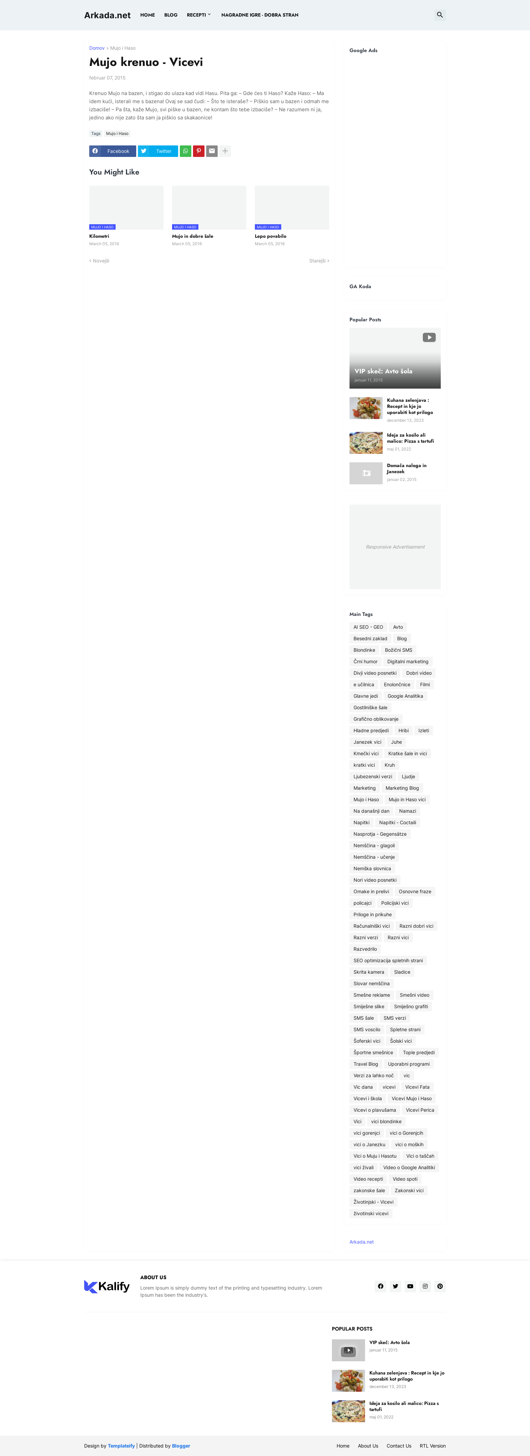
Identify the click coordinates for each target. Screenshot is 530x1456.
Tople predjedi (419, 1052)
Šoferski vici (367, 1041)
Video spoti (405, 1179)
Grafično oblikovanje (376, 719)
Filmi (425, 684)
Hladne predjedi (371, 730)
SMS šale (364, 1018)
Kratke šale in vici (407, 753)
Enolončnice (397, 684)
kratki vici (364, 765)
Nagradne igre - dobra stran (259, 14)
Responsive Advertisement (395, 547)
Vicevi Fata (417, 1087)
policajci (362, 903)
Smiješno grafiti (411, 1006)
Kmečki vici (366, 753)
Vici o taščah (420, 1156)
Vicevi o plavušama (375, 1110)
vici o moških (409, 1144)
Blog (402, 638)
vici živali (364, 1167)
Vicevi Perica (420, 1110)
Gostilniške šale (370, 707)
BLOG (170, 14)
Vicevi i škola (368, 1098)
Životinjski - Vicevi (373, 1202)
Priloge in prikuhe (373, 914)
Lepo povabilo (270, 236)
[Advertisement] (395, 160)
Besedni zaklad (370, 638)
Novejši (101, 260)
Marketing (365, 788)
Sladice (402, 972)
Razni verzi (366, 937)
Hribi (404, 730)
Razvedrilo (365, 949)
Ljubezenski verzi (373, 776)
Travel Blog (366, 1064)
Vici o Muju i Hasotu (375, 1156)
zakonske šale (369, 1190)
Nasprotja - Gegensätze (380, 834)
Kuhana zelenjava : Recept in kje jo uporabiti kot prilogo (410, 406)
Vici (357, 1121)
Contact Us (399, 1446)
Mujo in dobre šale (192, 236)
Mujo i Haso (123, 48)
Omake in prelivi (371, 891)
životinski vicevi (371, 1213)
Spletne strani (405, 1029)
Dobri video (419, 673)
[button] (440, 15)
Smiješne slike (369, 1006)
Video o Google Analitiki (409, 1167)
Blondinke (364, 650)
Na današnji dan (371, 811)
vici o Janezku (369, 1144)
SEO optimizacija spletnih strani (388, 960)
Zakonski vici (409, 1190)
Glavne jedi (366, 696)
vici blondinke (386, 1121)
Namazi (407, 811)
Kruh (390, 765)
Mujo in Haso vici (407, 799)
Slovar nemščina (372, 983)
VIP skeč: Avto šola (389, 1342)
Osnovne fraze (415, 891)
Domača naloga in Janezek (407, 468)
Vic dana (363, 1087)
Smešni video (414, 995)
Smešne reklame (372, 995)
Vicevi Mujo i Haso (412, 1098)
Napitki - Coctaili (397, 822)
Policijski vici (395, 903)
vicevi (389, 1087)
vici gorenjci (367, 1133)
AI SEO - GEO (368, 627)
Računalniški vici (372, 926)
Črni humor (366, 661)
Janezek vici (367, 742)
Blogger (181, 1446)
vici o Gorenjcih (406, 1133)
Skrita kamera (369, 972)
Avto (398, 627)
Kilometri (99, 236)
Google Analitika (405, 696)
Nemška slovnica (372, 868)
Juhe (396, 742)
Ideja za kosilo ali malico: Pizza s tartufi (410, 438)
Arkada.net (107, 15)
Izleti (423, 730)
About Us (368, 1446)
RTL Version (433, 1446)
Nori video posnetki (375, 880)
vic (407, 1075)
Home (147, 14)
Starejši (317, 260)
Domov (97, 48)
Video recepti (368, 1179)
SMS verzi (395, 1018)
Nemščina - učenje (374, 857)
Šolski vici (401, 1041)
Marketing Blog (402, 788)
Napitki (361, 822)
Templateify (121, 1446)
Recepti (196, 14)
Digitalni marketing (408, 661)
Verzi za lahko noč (374, 1075)
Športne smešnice (373, 1052)
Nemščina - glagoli (374, 845)
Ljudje (408, 776)
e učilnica (364, 684)
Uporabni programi (409, 1064)
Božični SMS (398, 650)
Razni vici (398, 937)
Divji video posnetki (375, 673)
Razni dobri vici (416, 926)
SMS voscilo (367, 1029)
